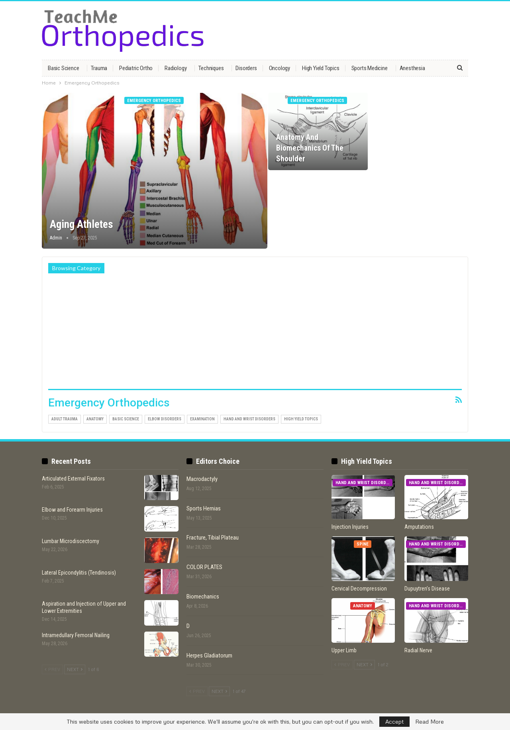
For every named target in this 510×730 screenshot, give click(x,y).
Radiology (175, 68)
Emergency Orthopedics (154, 100)
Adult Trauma (64, 419)
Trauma (99, 68)
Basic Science (63, 68)
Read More (429, 721)
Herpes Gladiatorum (209, 655)
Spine (363, 544)
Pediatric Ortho (136, 68)
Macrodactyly (202, 479)
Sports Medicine (369, 68)
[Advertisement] (255, 333)
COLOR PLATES (204, 567)
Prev (52, 669)
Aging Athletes (81, 224)
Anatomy (95, 419)
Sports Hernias (203, 508)
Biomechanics (202, 596)
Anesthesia (412, 68)
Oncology (279, 68)
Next (74, 669)
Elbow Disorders (164, 419)
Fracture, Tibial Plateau (212, 537)
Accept (394, 721)
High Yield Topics (320, 68)
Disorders (246, 68)
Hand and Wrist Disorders (249, 419)
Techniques (211, 68)
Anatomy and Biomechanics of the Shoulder (309, 148)
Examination (202, 419)
